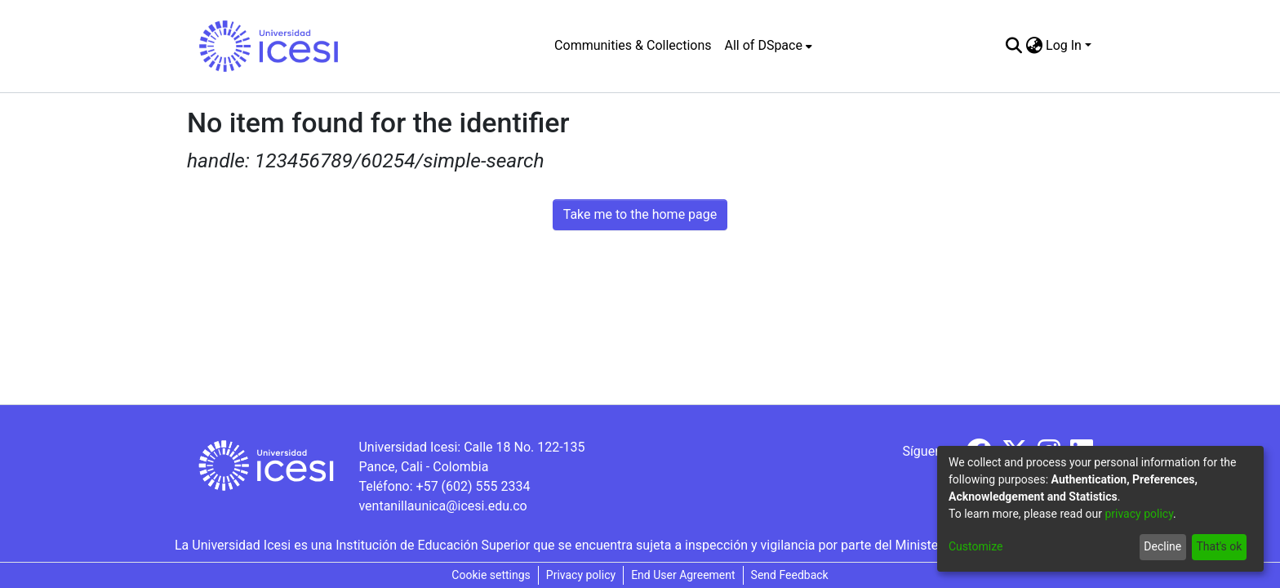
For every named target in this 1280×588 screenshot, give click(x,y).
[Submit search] (1013, 46)
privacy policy (1138, 513)
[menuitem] (768, 45)
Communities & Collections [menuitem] (632, 45)
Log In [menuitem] (1064, 45)
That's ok (1219, 546)
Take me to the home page (640, 214)
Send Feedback (790, 574)
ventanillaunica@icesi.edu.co (442, 506)
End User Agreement (683, 574)
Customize (975, 546)
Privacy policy (581, 574)
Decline (1162, 546)
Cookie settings (491, 574)
